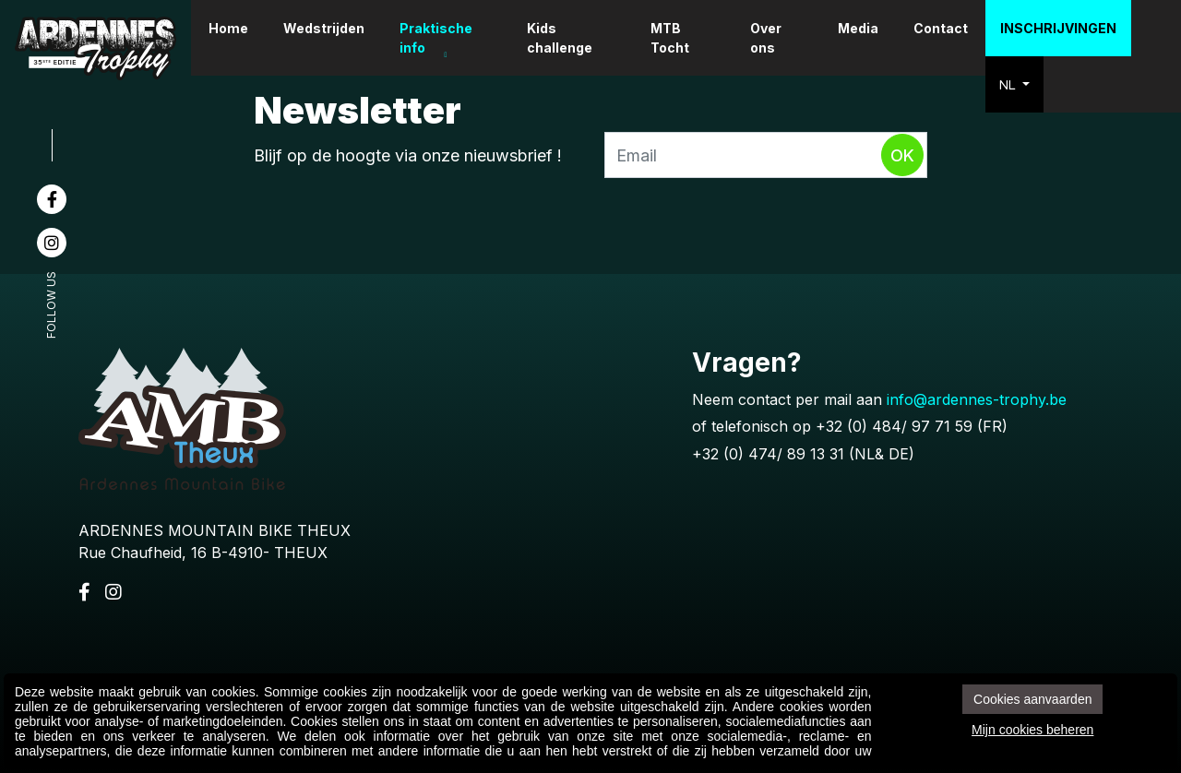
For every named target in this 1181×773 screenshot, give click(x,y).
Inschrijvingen (1060, 28)
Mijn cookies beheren (1032, 729)
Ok (902, 155)
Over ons (771, 37)
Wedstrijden (344, 28)
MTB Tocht (679, 37)
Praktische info (456, 37)
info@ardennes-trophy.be (977, 399)
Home (248, 28)
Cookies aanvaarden (1032, 699)
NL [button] (1012, 84)
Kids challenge (574, 37)
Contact (942, 28)
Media (860, 28)
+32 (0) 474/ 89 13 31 (768, 454)
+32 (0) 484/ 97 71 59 (894, 426)
